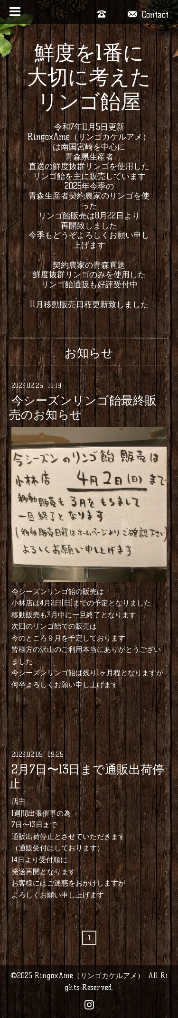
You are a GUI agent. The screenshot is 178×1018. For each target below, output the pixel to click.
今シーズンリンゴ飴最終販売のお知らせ (83, 407)
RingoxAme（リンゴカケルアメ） (89, 975)
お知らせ (89, 353)
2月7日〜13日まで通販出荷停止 (86, 776)
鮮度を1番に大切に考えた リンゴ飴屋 (89, 77)
